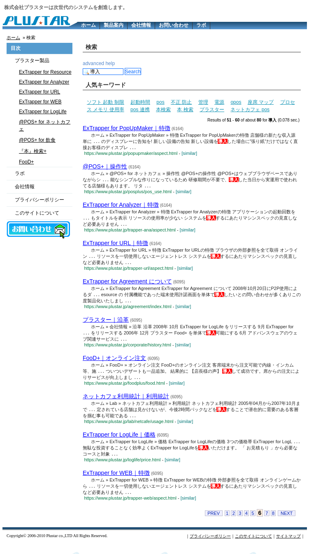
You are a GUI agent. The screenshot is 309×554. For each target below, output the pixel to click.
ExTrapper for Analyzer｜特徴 (121, 206)
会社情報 (141, 25)
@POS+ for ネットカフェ (44, 125)
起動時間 (140, 102)
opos (235, 102)
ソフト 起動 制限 (105, 102)
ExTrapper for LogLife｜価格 (119, 441)
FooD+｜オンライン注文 (114, 363)
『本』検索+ (32, 151)
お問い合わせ (173, 25)
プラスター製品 (32, 60)
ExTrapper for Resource (45, 72)
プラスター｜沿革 (106, 323)
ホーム (88, 25)
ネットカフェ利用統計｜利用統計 (126, 402)
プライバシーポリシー (39, 200)
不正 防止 (181, 102)
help (110, 63)
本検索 (163, 109)
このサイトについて (37, 213)
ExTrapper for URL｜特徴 (115, 245)
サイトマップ (288, 544)
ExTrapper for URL (39, 92)
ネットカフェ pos (250, 109)
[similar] (189, 154)
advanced (93, 63)
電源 (219, 102)
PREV (213, 521)
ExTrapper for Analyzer (44, 82)
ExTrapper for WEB (40, 102)
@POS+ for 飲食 (37, 140)
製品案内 (113, 25)
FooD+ (26, 162)
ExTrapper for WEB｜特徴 (116, 480)
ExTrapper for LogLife (43, 112)
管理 (203, 102)
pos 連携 (140, 109)
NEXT (287, 521)
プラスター (212, 109)
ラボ (201, 25)
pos (160, 102)
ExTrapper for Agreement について (127, 284)
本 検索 (185, 109)
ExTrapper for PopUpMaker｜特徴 (126, 128)
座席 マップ (261, 102)
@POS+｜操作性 (105, 167)
